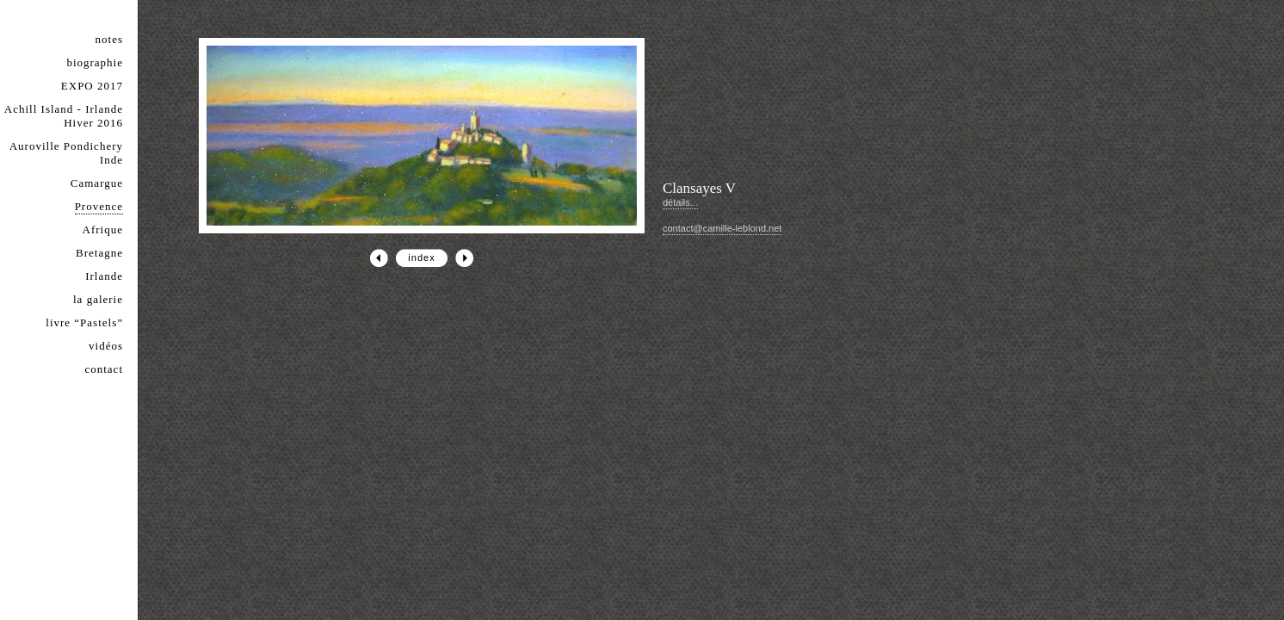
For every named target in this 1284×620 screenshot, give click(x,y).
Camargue (97, 183)
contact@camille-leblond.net (722, 228)
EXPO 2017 (92, 85)
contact (103, 369)
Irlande (104, 276)
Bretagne (99, 252)
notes (109, 39)
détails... (680, 202)
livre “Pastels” (84, 322)
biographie (94, 62)
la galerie (98, 299)
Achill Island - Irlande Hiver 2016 (63, 115)
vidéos (106, 345)
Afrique (103, 229)
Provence (99, 206)
